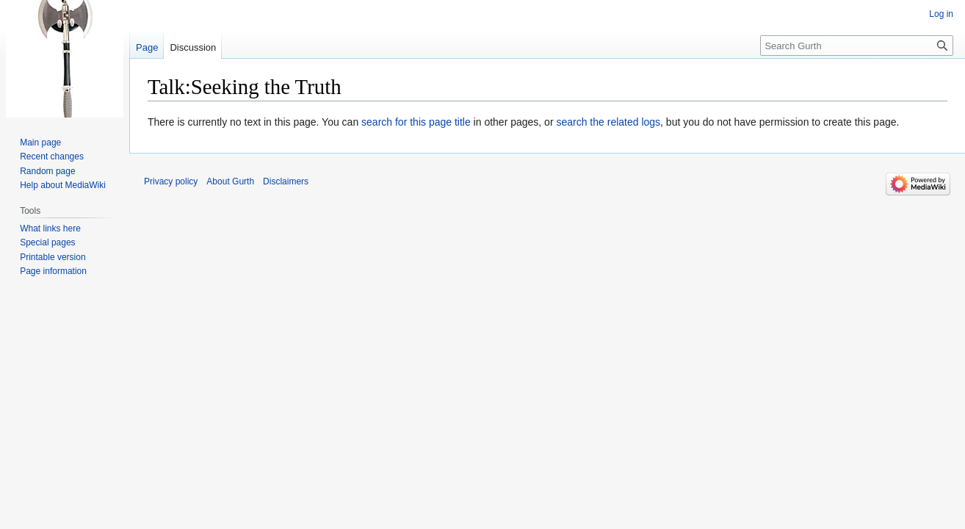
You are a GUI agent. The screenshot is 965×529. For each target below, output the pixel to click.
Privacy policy (171, 181)
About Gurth (230, 181)
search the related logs (608, 122)
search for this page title (416, 122)
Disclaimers (285, 181)
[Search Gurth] (856, 45)
